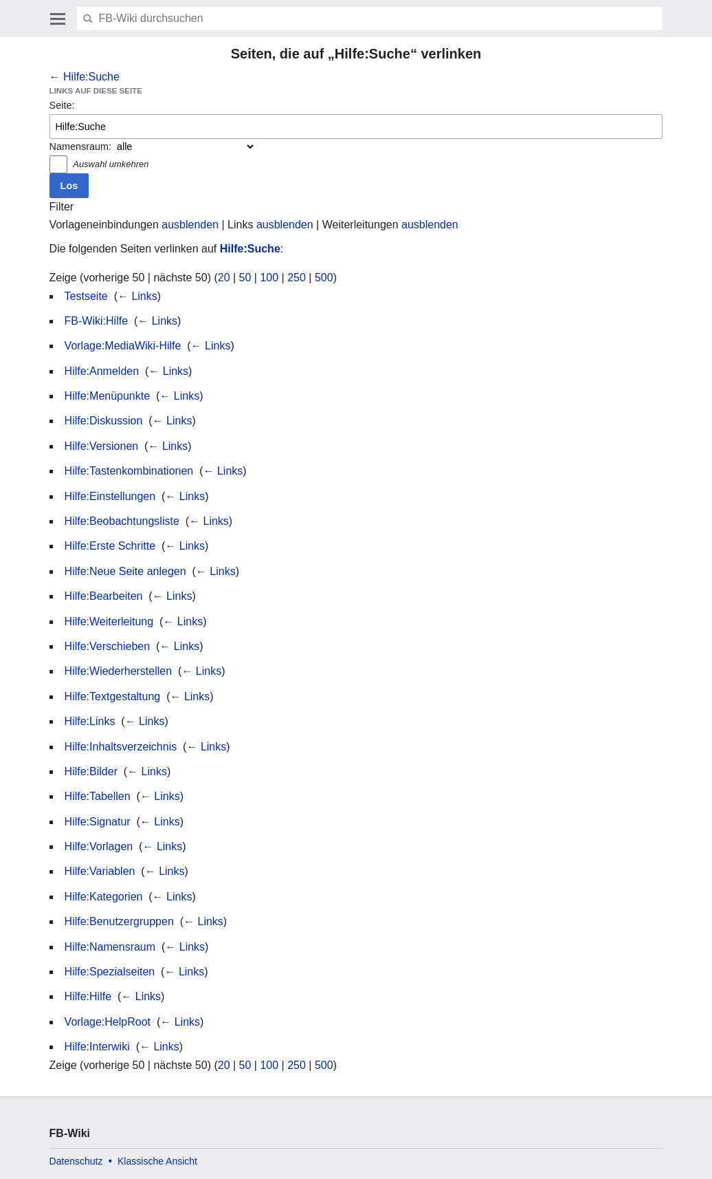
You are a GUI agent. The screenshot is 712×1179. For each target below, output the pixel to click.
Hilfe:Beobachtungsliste (122, 521)
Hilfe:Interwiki (97, 1046)
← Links (137, 296)
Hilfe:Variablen (100, 871)
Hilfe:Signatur (98, 822)
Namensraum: (80, 146)
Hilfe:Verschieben (108, 646)
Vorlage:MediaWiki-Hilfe (123, 345)
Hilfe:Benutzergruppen (119, 921)
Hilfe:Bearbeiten (104, 596)
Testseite (86, 296)
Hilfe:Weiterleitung (109, 621)
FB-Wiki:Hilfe (96, 321)
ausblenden (190, 224)
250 (296, 277)
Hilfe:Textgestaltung (113, 696)
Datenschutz (76, 1161)
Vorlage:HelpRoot (108, 1022)
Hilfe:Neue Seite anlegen (125, 571)
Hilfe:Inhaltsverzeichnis (121, 747)
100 (269, 277)
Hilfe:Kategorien (104, 896)
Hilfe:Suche (91, 77)
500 (324, 277)
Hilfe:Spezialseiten (110, 971)
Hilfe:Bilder (91, 771)
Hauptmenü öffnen (57, 18)
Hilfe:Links (90, 721)
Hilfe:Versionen (102, 446)
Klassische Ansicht (157, 1161)
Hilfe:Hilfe (88, 996)
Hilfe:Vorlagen (99, 846)
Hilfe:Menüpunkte (108, 396)
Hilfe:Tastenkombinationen (129, 471)
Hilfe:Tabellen (98, 796)
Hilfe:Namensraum (110, 947)
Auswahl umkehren (110, 164)
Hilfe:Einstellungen (110, 496)
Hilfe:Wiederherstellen (119, 671)
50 (245, 277)
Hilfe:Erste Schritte (110, 546)
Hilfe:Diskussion (104, 420)
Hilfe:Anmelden (102, 371)
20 (224, 277)
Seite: (62, 105)
